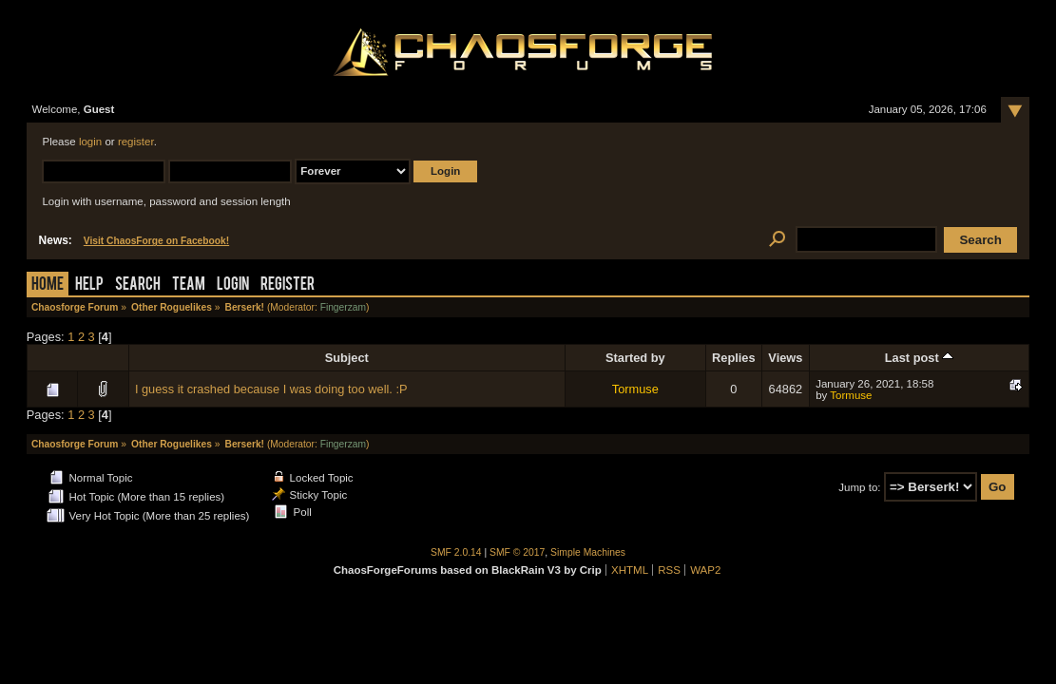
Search (138, 285)
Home (47, 285)
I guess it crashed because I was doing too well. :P (271, 389)
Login (233, 285)
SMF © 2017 (517, 552)
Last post (919, 358)
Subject (347, 358)
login (90, 141)
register (136, 141)
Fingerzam (343, 307)
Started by (635, 358)
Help (89, 285)
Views (785, 358)
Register (287, 285)
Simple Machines (587, 552)
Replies (734, 358)
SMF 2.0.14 (456, 552)
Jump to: (859, 487)
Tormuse (635, 389)
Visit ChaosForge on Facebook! (156, 241)
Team (188, 285)
